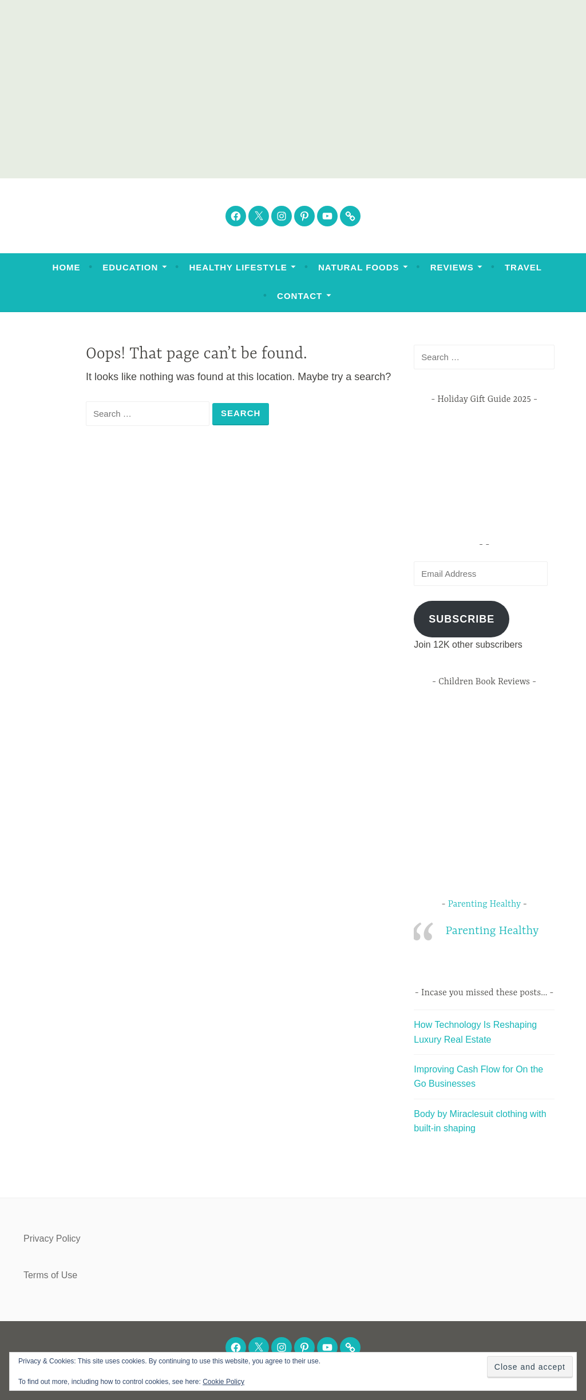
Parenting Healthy (484, 904)
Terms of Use (50, 1275)
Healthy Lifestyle (238, 267)
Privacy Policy (52, 1238)
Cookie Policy (223, 1382)
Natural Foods (358, 267)
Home (67, 267)
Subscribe (461, 619)
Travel (523, 267)
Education (130, 267)
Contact (299, 296)
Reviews (452, 267)
